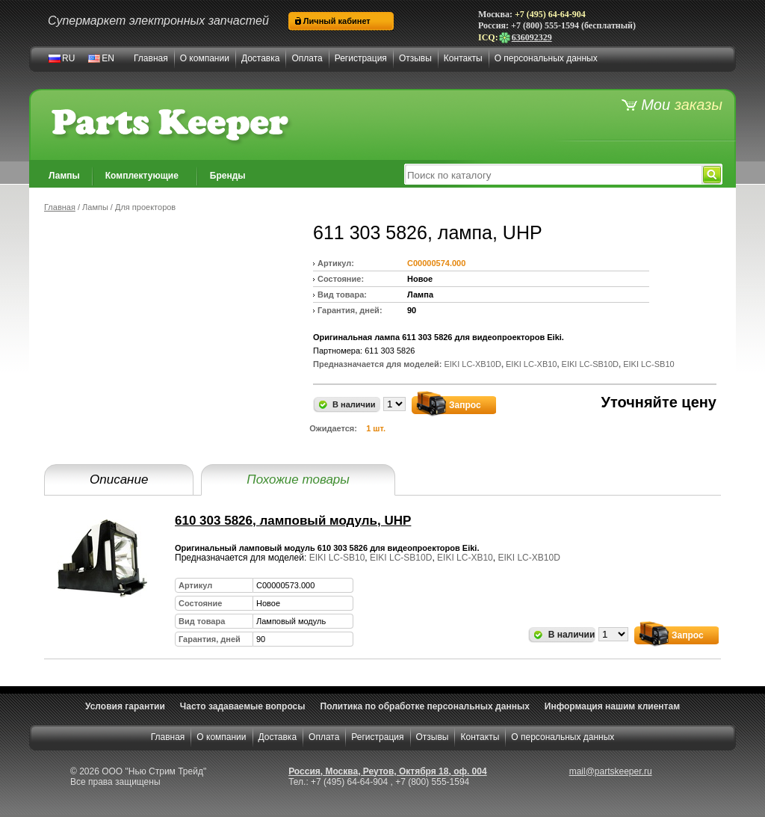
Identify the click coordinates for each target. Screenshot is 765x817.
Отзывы (415, 58)
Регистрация (361, 58)
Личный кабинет (337, 20)
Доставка (260, 58)
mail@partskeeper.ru (610, 771)
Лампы (64, 175)
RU (68, 58)
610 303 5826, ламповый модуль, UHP (293, 521)
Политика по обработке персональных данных (425, 706)
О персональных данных (546, 58)
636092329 (525, 37)
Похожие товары (298, 479)
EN (108, 58)
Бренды (228, 175)
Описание (119, 479)
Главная (151, 58)
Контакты (463, 58)
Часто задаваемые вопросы (243, 706)
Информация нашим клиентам (612, 706)
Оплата (306, 58)
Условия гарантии (125, 706)
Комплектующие (142, 175)
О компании (204, 58)
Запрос (465, 405)
